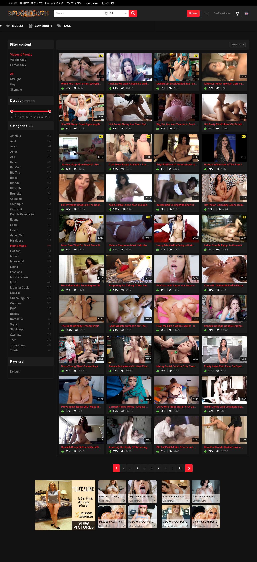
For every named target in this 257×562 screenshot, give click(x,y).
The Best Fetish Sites (31, 3)
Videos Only (18, 59)
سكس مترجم (91, 3)
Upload (193, 13)
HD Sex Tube (107, 3)
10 (180, 468)
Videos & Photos (21, 54)
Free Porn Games (54, 3)
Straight (15, 79)
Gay (12, 84)
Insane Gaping (74, 3)
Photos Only (18, 65)
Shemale (16, 89)
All (12, 73)
